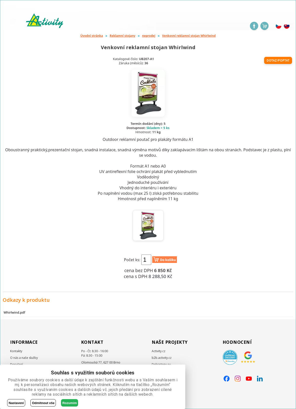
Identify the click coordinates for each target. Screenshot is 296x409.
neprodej (148, 36)
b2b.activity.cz (161, 358)
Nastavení (16, 403)
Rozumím (69, 403)
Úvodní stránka (91, 36)
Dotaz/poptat (278, 60)
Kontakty (16, 351)
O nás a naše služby (24, 358)
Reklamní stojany (122, 36)
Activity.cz (158, 351)
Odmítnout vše (43, 403)
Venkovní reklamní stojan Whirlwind (189, 36)
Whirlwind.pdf (14, 312)
